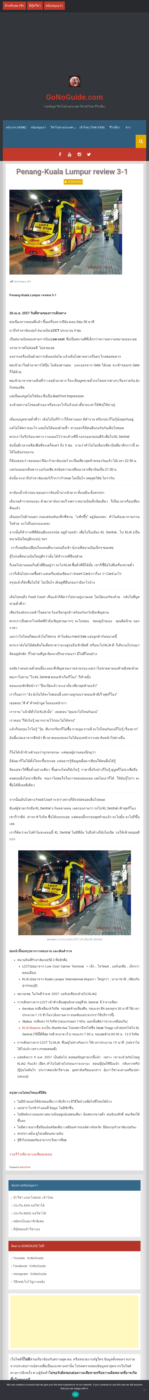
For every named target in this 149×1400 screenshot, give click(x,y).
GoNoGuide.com (74, 97)
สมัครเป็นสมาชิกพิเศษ (28, 1221)
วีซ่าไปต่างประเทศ (62, 127)
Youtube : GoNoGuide (28, 1258)
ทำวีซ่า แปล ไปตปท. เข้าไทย (33, 1197)
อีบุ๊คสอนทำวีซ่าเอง (26, 1229)
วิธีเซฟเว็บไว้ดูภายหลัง (29, 1282)
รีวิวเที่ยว (114, 127)
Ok (75, 1394)
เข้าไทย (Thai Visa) (92, 127)
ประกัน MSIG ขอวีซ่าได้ (29, 1213)
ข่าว (128, 127)
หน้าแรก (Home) (16, 127)
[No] (144, 1390)
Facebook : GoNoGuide (29, 1266)
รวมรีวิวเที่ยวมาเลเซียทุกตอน (30, 1154)
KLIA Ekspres (31, 1028)
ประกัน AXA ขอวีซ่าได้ (29, 1205)
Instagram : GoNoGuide (30, 1274)
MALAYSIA (25, 1167)
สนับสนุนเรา (38, 127)
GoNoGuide (75, 181)
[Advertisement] (74, 44)
